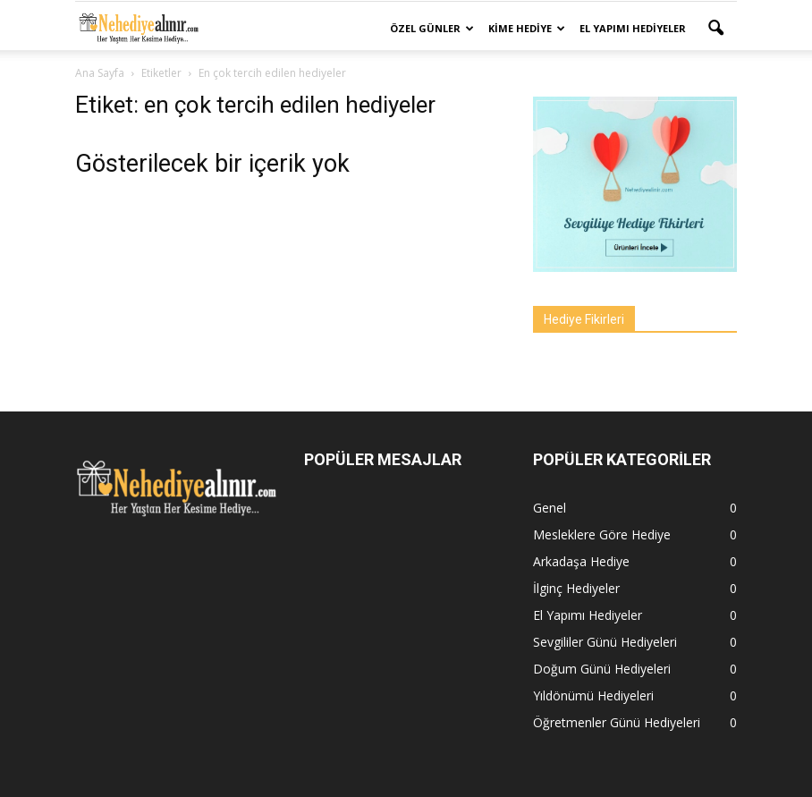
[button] (715, 28)
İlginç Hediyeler (576, 588)
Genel (549, 507)
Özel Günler (432, 28)
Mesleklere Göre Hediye (602, 534)
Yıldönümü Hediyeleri (593, 695)
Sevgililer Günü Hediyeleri (605, 641)
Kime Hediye (526, 28)
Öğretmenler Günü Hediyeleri (616, 722)
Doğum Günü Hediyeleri (602, 668)
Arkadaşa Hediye (581, 561)
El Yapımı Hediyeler (632, 28)
